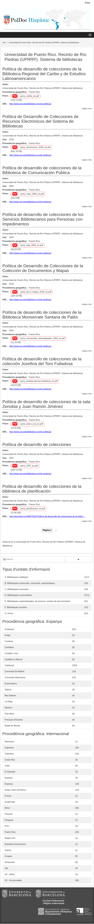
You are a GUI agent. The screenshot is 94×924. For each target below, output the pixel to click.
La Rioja (8, 702)
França (8, 796)
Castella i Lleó (11, 654)
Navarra (8, 708)
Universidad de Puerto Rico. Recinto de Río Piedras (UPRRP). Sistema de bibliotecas (42, 88)
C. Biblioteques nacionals (16, 589)
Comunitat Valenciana (15, 678)
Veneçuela (10, 862)
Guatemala (10, 802)
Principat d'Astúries (14, 720)
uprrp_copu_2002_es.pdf (32, 194)
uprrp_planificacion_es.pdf (32, 509)
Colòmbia (9, 754)
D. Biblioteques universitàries (18, 595)
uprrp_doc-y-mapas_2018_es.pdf (35, 292)
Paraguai (9, 820)
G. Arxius (9, 613)
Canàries (9, 641)
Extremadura (11, 684)
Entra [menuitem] (87, 3)
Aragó (7, 635)
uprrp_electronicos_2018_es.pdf (35, 147)
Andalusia (9, 629)
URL (4, 104)
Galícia (8, 690)
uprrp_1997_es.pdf (29, 466)
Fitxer (5, 96)
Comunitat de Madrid (14, 672)
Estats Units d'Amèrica (15, 790)
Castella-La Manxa (13, 659)
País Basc (9, 714)
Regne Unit (10, 838)
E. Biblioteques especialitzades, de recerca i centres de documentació (37, 601)
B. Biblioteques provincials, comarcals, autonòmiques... (30, 583)
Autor (5, 84)
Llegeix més (87, 108)
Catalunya (9, 665)
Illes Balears (10, 696)
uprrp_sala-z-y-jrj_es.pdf (31, 424)
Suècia (8, 850)
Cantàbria (9, 647)
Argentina (9, 748)
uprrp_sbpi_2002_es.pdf (31, 245)
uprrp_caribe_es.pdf (29, 96)
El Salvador (10, 772)
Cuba (7, 766)
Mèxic (7, 808)
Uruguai (8, 856)
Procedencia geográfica (14, 92)
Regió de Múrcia (12, 726)
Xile (6, 868)
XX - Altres (10, 874)
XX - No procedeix (13, 880)
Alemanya (9, 742)
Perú (7, 826)
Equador (9, 778)
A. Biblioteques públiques (16, 577)
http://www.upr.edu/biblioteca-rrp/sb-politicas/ (30, 104)
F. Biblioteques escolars (16, 607)
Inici (4, 43)
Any (4, 140)
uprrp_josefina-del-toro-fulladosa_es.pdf (39, 381)
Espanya (9, 784)
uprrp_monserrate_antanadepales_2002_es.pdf (42, 338)
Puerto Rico (34, 92)
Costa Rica (10, 760)
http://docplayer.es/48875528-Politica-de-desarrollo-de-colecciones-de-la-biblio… (47, 516)
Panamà (9, 814)
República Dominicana (15, 844)
